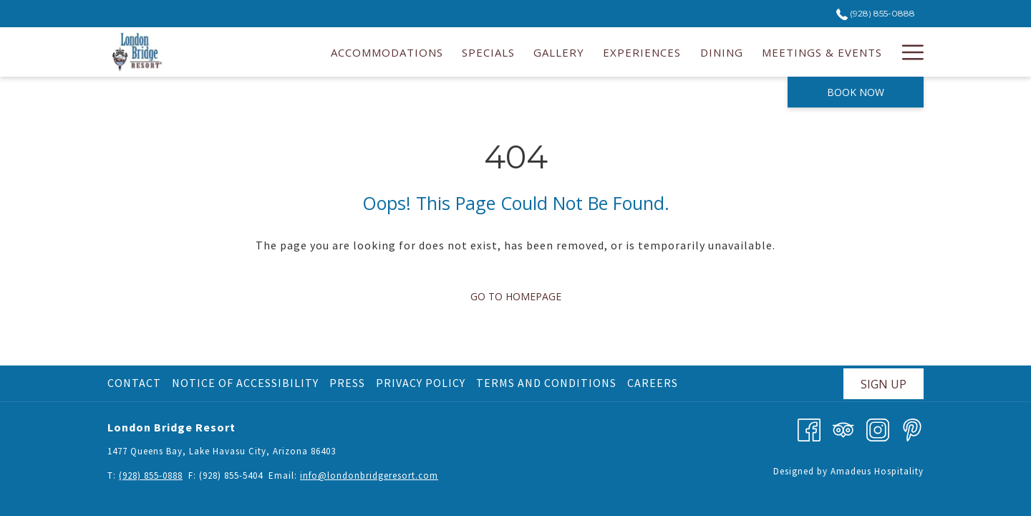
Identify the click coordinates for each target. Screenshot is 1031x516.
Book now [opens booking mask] (855, 92)
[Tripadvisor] (843, 428)
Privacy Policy (420, 383)
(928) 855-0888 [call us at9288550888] (875, 13)
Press (347, 383)
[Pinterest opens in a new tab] (912, 428)
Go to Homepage (515, 296)
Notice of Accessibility (245, 383)
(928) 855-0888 (151, 475)
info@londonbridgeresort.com (369, 475)
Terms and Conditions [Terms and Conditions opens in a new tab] (548, 383)
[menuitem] (386, 52)
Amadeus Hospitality (877, 471)
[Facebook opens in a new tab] (809, 428)
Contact (134, 383)
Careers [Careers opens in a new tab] (654, 383)
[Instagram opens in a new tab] (877, 428)
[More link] (907, 52)
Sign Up (883, 384)
